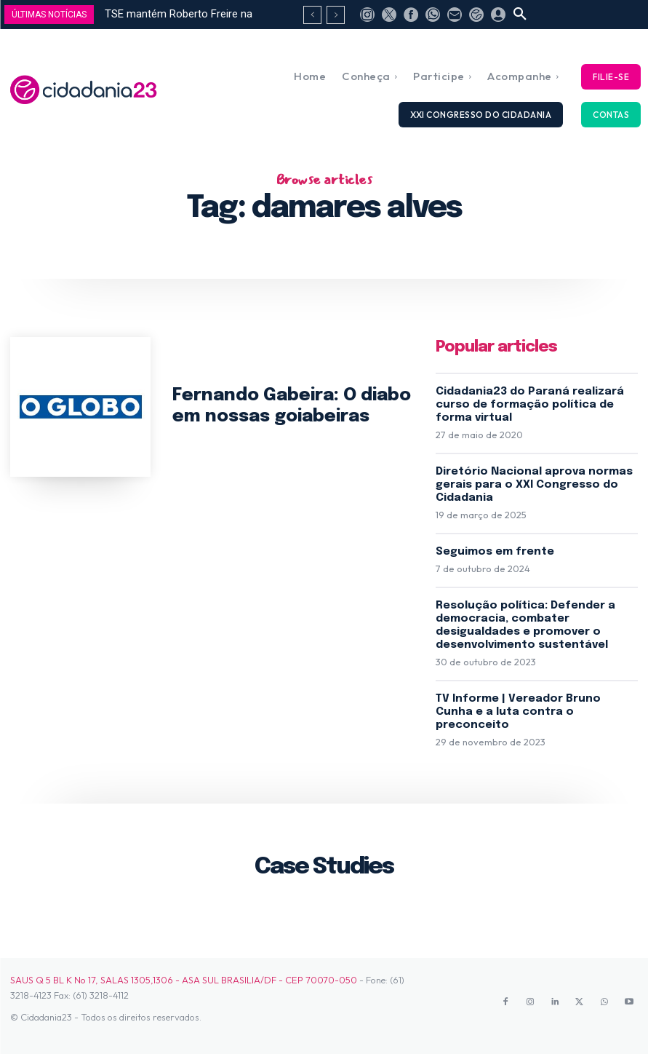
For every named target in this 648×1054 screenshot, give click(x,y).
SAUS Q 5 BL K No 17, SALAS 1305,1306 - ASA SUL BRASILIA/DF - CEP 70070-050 (183, 980)
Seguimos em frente (495, 552)
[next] (336, 15)
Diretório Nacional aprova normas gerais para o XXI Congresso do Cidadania (534, 485)
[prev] (312, 15)
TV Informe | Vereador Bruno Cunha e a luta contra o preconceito (518, 712)
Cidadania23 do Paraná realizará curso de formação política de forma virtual (530, 405)
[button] (520, 14)
